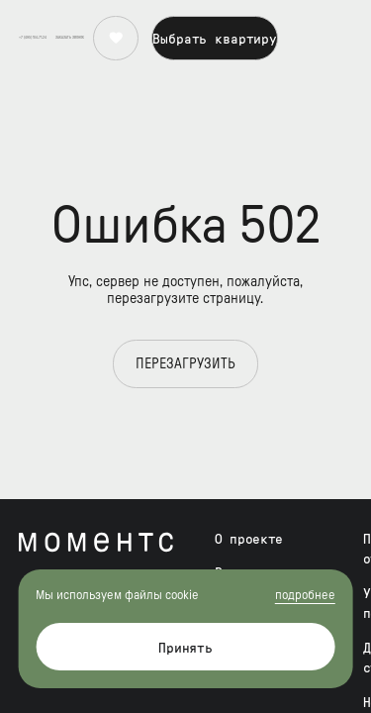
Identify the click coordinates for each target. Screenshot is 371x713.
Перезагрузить (185, 363)
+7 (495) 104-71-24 (32, 20)
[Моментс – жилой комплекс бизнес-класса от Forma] (96, 542)
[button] (69, 20)
